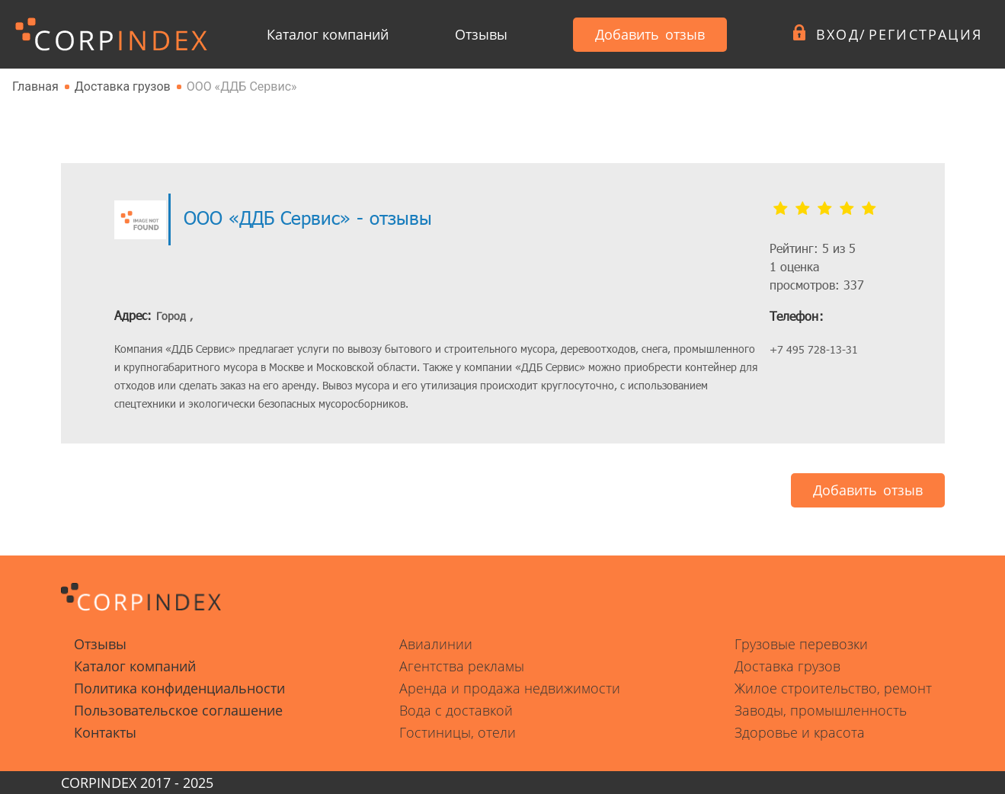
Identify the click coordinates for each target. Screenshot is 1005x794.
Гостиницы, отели (457, 732)
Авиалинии (435, 644)
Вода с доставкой (456, 710)
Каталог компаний (328, 34)
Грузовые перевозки (801, 644)
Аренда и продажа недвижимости (509, 688)
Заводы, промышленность (821, 710)
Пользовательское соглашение (178, 710)
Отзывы (481, 34)
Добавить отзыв (650, 34)
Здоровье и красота (800, 732)
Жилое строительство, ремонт (833, 688)
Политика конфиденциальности (179, 688)
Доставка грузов (787, 666)
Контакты (105, 732)
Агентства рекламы (461, 666)
